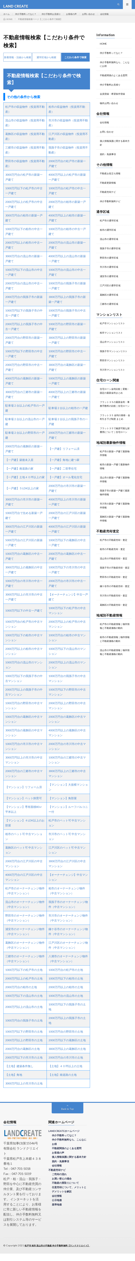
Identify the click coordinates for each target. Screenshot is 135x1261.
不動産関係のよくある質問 (114, 82)
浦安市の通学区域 (110, 281)
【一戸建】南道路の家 (19, 476)
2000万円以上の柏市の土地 (66, 994)
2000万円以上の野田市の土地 (24, 1048)
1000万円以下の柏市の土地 (66, 986)
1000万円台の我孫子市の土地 (24, 1028)
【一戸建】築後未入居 (19, 467)
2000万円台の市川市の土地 (66, 1065)
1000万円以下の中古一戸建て (24, 618)
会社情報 (117, 17)
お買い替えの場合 (62, 1186)
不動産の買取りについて (65, 1190)
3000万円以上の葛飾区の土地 (67, 1056)
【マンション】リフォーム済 (23, 794)
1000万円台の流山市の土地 (66, 1003)
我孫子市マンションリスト (114, 355)
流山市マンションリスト (113, 346)
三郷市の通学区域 (110, 308)
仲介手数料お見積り (57, 17)
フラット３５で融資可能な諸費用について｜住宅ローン (114, 439)
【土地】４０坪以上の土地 (65, 1073)
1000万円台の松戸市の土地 (66, 977)
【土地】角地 (13, 1082)
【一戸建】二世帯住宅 (63, 476)
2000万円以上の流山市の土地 (24, 1014)
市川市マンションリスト (113, 374)
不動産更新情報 (108, 188)
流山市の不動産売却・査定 (114, 567)
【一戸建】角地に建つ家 (64, 467)
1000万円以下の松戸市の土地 (24, 977)
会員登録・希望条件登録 (113, 100)
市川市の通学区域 (110, 272)
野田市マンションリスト (113, 364)
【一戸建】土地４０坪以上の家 (25, 484)
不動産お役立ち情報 (111, 179)
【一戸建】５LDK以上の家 (22, 496)
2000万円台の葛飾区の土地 (22, 1056)
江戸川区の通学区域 (111, 290)
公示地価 (57, 1207)
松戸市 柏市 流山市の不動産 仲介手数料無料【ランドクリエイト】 (60, 1253)
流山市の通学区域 (110, 244)
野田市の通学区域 (110, 263)
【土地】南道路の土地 (63, 1082)
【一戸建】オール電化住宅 (65, 484)
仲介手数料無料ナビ (111, 207)
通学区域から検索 (46, 64)
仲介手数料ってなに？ (28, 17)
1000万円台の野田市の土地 (66, 1039)
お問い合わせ (99, 17)
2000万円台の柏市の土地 (21, 994)
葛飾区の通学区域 (110, 299)
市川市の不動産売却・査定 (114, 611)
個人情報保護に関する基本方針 (69, 1164)
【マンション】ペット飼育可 (23, 806)
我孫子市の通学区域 (111, 253)
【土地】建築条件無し (19, 1073)
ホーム (7, 17)
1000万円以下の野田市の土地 (24, 1039)
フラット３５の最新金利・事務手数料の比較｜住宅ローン (114, 410)
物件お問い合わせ (110, 109)
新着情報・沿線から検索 (17, 64)
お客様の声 (80, 17)
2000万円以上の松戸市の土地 (24, 986)
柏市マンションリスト (112, 337)
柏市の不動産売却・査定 (113, 558)
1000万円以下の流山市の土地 (24, 1003)
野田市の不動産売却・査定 (114, 589)
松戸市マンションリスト (113, 328)
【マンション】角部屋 (63, 806)
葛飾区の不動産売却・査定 (114, 621)
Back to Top (67, 1116)
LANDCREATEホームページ (63, 1138)
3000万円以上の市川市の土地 (24, 1091)
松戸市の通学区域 (110, 226)
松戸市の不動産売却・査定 (114, 549)
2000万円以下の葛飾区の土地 (67, 1048)
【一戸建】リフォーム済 (64, 456)
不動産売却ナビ (108, 197)
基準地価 (57, 1212)
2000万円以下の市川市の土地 (24, 1065)
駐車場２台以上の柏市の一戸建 (68, 415)
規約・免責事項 (108, 160)
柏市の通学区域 (108, 235)
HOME (103, 51)
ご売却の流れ (59, 1181)
